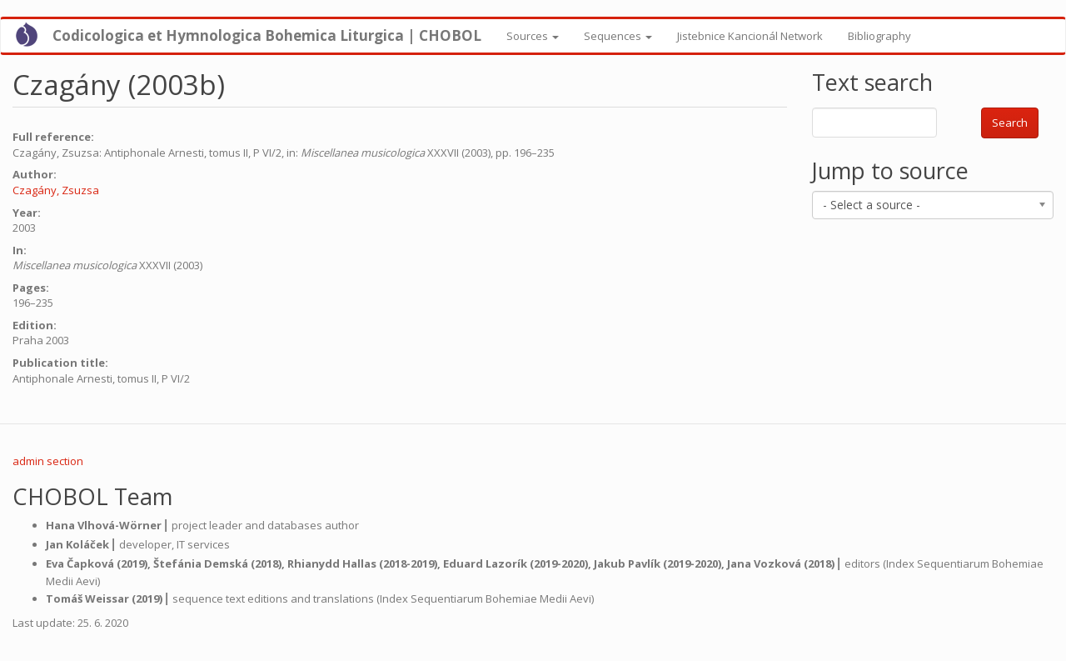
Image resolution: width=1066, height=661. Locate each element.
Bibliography (879, 35)
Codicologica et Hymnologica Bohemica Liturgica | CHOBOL (266, 35)
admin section (47, 460)
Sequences (618, 35)
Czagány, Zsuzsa (55, 190)
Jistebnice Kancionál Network (750, 35)
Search (1010, 122)
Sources (532, 35)
